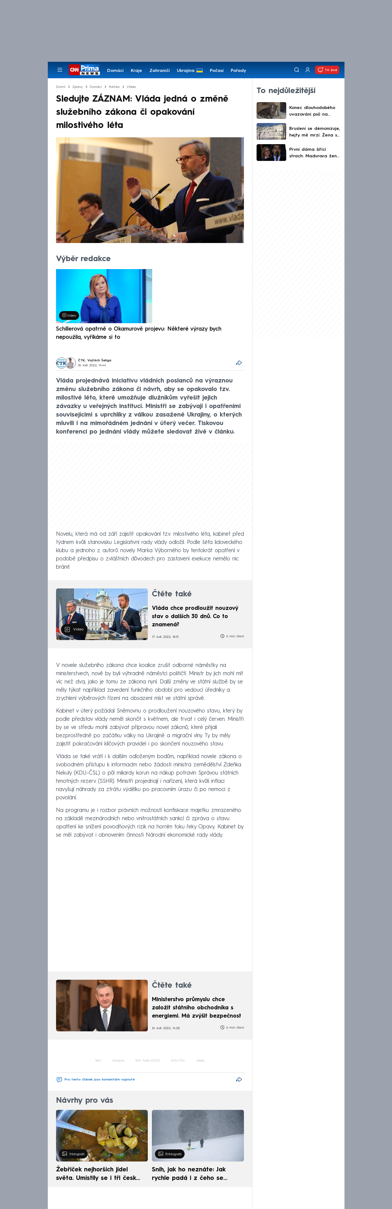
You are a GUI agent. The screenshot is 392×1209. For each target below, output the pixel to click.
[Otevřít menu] (60, 69)
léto (98, 1060)
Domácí (115, 71)
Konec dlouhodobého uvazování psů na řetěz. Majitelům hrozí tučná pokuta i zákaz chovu (313, 112)
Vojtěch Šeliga (99, 360)
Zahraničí (159, 71)
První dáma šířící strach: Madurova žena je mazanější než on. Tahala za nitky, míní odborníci (314, 153)
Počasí (217, 71)
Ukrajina (185, 71)
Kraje (136, 71)
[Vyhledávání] (296, 69)
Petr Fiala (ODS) (147, 1060)
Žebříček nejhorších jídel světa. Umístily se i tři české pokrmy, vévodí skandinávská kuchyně (99, 1175)
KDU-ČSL (178, 1060)
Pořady (238, 71)
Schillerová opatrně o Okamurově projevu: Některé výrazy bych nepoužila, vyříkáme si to (138, 333)
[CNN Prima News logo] (84, 69)
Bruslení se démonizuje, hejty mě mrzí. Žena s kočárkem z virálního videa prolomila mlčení (314, 133)
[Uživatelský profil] (307, 69)
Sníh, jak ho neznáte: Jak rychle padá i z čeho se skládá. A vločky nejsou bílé (193, 1175)
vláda (200, 1060)
